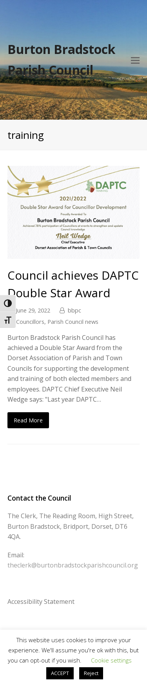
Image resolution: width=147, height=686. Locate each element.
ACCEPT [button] (60, 673)
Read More (28, 420)
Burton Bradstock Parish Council (61, 59)
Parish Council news (72, 321)
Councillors (30, 321)
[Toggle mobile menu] (135, 60)
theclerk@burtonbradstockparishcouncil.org (72, 565)
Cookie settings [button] (111, 660)
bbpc (74, 310)
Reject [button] (91, 673)
